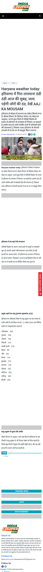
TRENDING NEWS (21, 491)
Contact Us (6, 556)
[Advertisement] (21, 219)
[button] (3, 16)
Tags (4, 453)
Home (5, 83)
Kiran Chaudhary (7, 134)
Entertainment (21, 512)
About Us (5, 535)
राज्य (13, 83)
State (21, 502)
